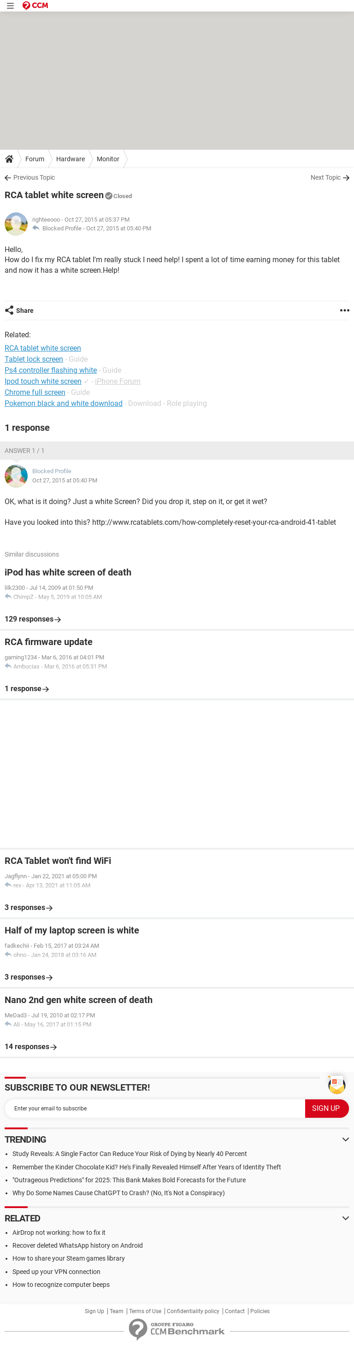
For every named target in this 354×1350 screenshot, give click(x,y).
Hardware (70, 159)
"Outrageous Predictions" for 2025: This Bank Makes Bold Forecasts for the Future (129, 1180)
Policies (260, 1311)
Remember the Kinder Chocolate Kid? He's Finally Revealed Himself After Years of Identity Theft (146, 1167)
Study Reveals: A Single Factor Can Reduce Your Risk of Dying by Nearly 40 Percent (129, 1153)
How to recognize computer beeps (61, 1284)
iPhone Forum (118, 381)
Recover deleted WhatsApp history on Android (77, 1245)
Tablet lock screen (34, 359)
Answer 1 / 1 (25, 450)
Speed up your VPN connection (56, 1271)
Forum (34, 159)
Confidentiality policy (193, 1311)
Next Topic (326, 177)
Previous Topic (34, 177)
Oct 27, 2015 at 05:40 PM (118, 228)
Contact (235, 1311)
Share (25, 310)
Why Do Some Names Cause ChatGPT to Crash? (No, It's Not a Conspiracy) (118, 1193)
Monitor (108, 159)
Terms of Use (145, 1311)
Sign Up (94, 1311)
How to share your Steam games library (68, 1258)
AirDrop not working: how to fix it (59, 1232)
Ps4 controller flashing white (51, 370)
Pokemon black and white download (64, 403)
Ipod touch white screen (43, 381)
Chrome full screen (35, 392)
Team (117, 1311)
